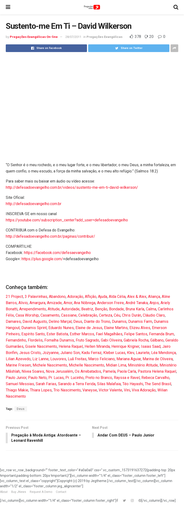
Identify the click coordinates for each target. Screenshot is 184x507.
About (4, 492)
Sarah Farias (46, 384)
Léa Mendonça (163, 352)
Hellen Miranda (97, 346)
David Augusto (35, 321)
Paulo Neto (37, 377)
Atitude (54, 309)
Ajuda (102, 296)
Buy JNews (18, 492)
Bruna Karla (135, 309)
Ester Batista (57, 334)
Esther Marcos (82, 334)
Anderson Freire (110, 303)
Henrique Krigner (125, 346)
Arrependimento (32, 309)
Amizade (54, 303)
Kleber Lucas (114, 352)
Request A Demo (41, 492)
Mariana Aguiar (128, 359)
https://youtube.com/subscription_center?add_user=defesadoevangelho (67, 220)
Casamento (49, 315)
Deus (77, 321)
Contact (61, 492)
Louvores (58, 359)
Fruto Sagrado (87, 340)
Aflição (90, 296)
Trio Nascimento (67, 390)
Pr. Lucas (56, 377)
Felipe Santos (135, 334)
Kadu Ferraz (91, 352)
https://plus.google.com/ (42, 259)
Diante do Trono (97, 321)
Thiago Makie (17, 390)
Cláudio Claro (154, 315)
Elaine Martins (116, 327)
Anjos (154, 303)
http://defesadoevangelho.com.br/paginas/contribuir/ (50, 236)
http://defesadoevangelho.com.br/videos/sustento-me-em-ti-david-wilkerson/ (72, 187)
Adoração (75, 296)
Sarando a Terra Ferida (76, 384)
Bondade (116, 309)
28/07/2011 (73, 37)
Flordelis (35, 340)
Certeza (105, 315)
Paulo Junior (16, 377)
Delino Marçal (60, 321)
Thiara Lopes (41, 390)
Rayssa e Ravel (127, 377)
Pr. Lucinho (74, 377)
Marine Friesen (18, 365)
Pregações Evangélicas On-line (34, 37)
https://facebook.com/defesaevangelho (57, 252)
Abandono (57, 296)
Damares (13, 321)
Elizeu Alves (139, 327)
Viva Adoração (144, 390)
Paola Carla (126, 371)
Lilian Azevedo (18, 359)
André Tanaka (137, 303)
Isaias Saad (151, 346)
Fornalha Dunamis (59, 340)
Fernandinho (16, 340)
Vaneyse (89, 390)
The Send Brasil (158, 384)
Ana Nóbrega (84, 303)
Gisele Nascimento (41, 346)
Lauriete (143, 352)
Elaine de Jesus (88, 327)
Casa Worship (27, 315)
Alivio (23, 303)
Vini (127, 390)
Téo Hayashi (132, 384)
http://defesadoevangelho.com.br (33, 203)
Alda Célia (117, 296)
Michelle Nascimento (86, 365)
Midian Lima (116, 365)
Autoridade (70, 309)
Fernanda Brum (161, 334)
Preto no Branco (98, 377)
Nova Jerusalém (59, 371)
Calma (151, 309)
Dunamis (119, 321)
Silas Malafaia (109, 384)
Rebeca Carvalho (155, 377)
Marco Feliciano (101, 359)
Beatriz (87, 309)
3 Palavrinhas (36, 296)
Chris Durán (131, 315)
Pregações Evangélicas (104, 37)
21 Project (14, 296)
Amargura (37, 303)
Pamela (109, 371)
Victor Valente (110, 390)
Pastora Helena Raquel (157, 371)
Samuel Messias (20, 384)
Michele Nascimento (50, 365)
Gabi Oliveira (111, 340)
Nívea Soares (33, 371)
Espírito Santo (33, 334)
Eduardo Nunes (61, 327)
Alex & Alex (136, 296)
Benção (101, 309)
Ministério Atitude (143, 365)
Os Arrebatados (88, 371)
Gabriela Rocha (136, 340)
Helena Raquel (71, 346)
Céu (117, 315)
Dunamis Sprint (34, 327)
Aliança (154, 296)
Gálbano (157, 340)
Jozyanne (50, 352)
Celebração (87, 315)
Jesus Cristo (30, 352)
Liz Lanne (40, 359)
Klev (130, 352)
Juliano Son (70, 352)
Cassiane (69, 315)
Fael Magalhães (109, 334)
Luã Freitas (77, 359)
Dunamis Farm (140, 321)
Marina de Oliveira (158, 359)
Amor (67, 303)
